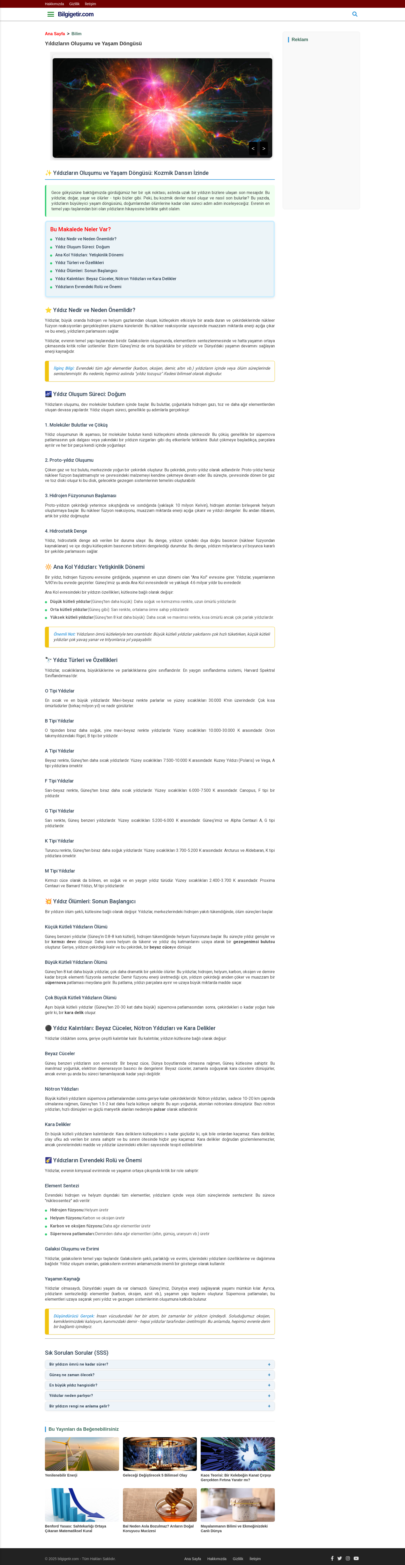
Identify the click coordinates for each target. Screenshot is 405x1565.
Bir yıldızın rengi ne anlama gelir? (160, 1402)
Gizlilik (74, 4)
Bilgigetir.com (76, 14)
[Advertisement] (326, 125)
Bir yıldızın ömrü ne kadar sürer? (160, 1364)
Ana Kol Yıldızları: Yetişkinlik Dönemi (89, 254)
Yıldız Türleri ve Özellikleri (79, 262)
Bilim (77, 34)
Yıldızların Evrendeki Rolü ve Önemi (88, 286)
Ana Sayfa (55, 34)
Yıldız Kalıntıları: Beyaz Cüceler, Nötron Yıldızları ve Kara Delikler (115, 278)
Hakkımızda (54, 4)
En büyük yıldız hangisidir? (160, 1383)
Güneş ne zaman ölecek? (160, 1373)
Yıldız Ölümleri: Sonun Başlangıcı (86, 270)
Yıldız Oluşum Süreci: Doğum (82, 246)
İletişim (90, 4)
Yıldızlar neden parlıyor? (160, 1393)
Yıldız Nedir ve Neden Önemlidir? (85, 238)
